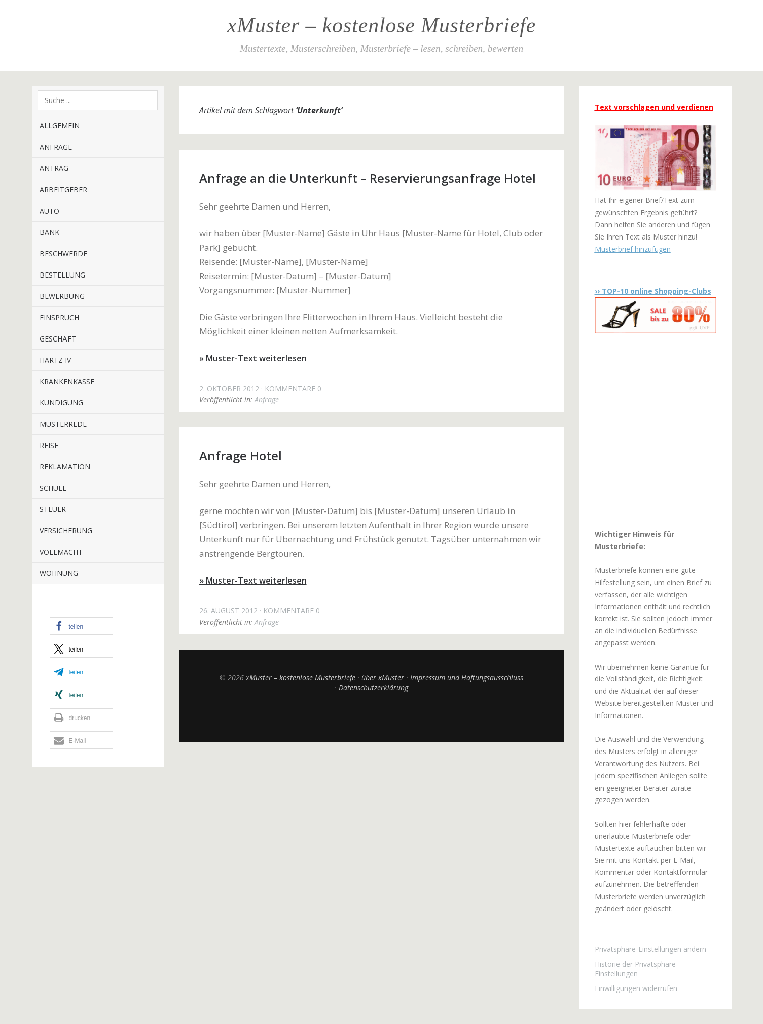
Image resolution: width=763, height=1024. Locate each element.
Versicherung (66, 530)
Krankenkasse (67, 381)
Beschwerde (63, 253)
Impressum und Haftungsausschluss (466, 677)
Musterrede (63, 424)
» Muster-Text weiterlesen (253, 358)
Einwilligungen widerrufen (636, 988)
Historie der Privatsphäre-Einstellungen (636, 968)
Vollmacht (61, 552)
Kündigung (61, 402)
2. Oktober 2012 (229, 388)
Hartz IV (55, 360)
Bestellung (62, 275)
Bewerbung (62, 296)
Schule (53, 488)
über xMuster (382, 677)
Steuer (53, 509)
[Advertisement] (658, 430)
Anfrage (56, 147)
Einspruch (59, 317)
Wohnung (59, 573)
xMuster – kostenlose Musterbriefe (381, 25)
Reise (49, 445)
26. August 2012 (228, 611)
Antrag (54, 168)
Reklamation (65, 466)
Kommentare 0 (293, 388)
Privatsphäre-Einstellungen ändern (650, 949)
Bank (49, 232)
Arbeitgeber (63, 189)
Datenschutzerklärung (373, 687)
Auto (49, 211)
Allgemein (60, 125)
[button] (81, 626)
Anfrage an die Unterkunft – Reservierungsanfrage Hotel (367, 177)
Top (371, 717)
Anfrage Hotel (240, 455)
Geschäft (58, 339)
